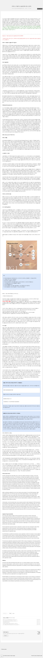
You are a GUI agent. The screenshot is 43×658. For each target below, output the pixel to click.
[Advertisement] (21, 589)
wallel (41, 656)
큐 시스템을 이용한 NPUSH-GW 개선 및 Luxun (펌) (10, 625)
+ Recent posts (3, 650)
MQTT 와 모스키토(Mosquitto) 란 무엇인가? (9, 620)
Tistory (36, 656)
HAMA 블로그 (6, 633)
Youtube (11, 656)
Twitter (6, 656)
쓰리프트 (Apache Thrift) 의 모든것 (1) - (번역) (10, 624)
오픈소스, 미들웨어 (6, 618)
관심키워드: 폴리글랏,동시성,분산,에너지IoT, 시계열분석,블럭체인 (13, 634)
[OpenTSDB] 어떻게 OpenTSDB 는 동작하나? (10, 621)
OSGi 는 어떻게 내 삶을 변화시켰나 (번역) (21, 6)
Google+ (14, 656)
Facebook (8, 656)
